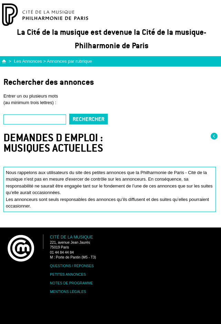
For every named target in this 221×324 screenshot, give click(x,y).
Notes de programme (71, 283)
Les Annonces (28, 61)
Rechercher (88, 119)
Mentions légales (68, 292)
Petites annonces (68, 274)
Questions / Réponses (72, 266)
